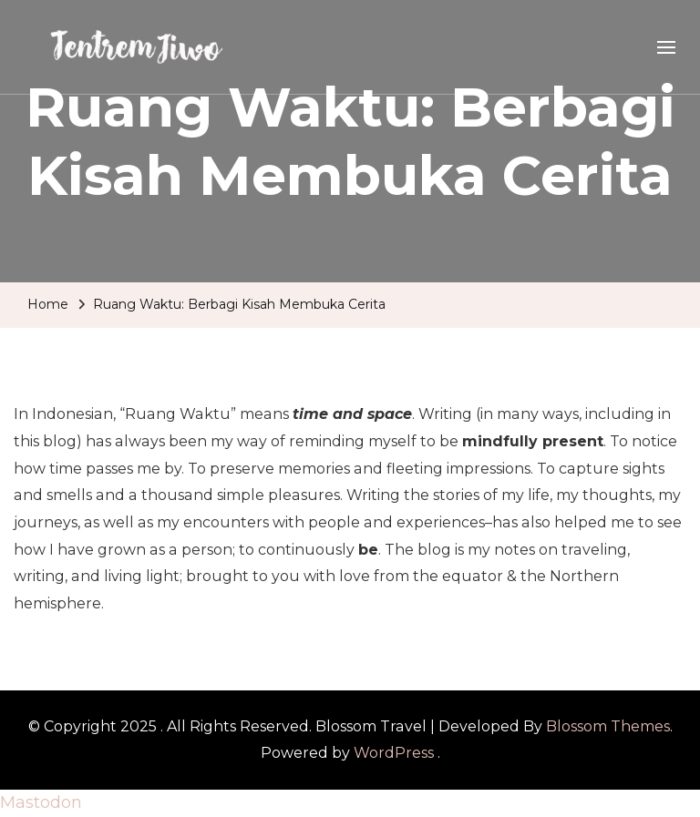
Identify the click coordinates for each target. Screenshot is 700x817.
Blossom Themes (608, 726)
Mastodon (41, 802)
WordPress (394, 752)
